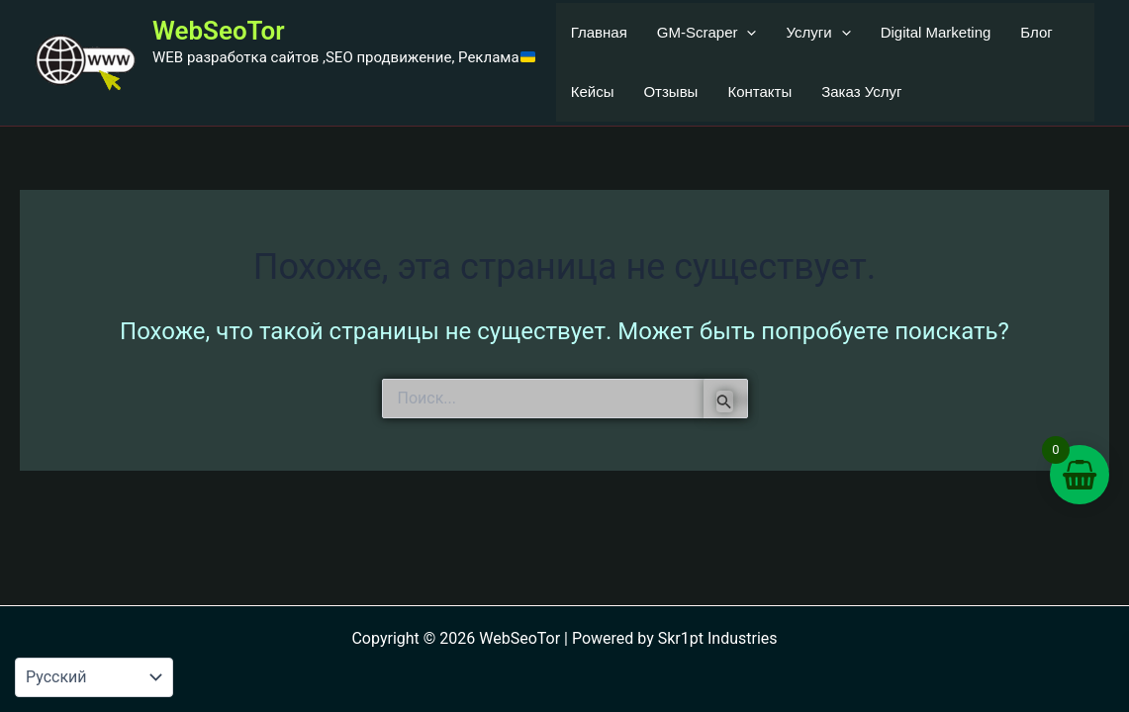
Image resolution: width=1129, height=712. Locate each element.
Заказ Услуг (861, 91)
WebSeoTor (218, 30)
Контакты (759, 91)
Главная (599, 32)
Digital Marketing (936, 32)
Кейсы (592, 91)
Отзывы (670, 91)
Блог (1036, 32)
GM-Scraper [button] (707, 32)
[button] (746, 32)
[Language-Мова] (94, 677)
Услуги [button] (818, 32)
